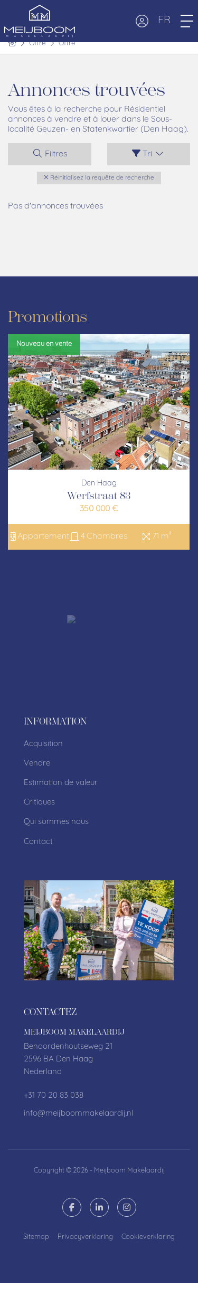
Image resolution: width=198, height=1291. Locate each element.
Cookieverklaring (148, 1237)
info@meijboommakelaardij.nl (78, 1114)
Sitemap (36, 1237)
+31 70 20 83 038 (53, 1096)
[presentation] (86, 568)
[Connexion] (142, 21)
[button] (18, 1264)
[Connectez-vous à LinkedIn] (99, 1207)
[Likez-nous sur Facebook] (71, 1207)
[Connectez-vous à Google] (126, 1207)
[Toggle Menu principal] (187, 21)
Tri (148, 153)
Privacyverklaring (85, 1237)
